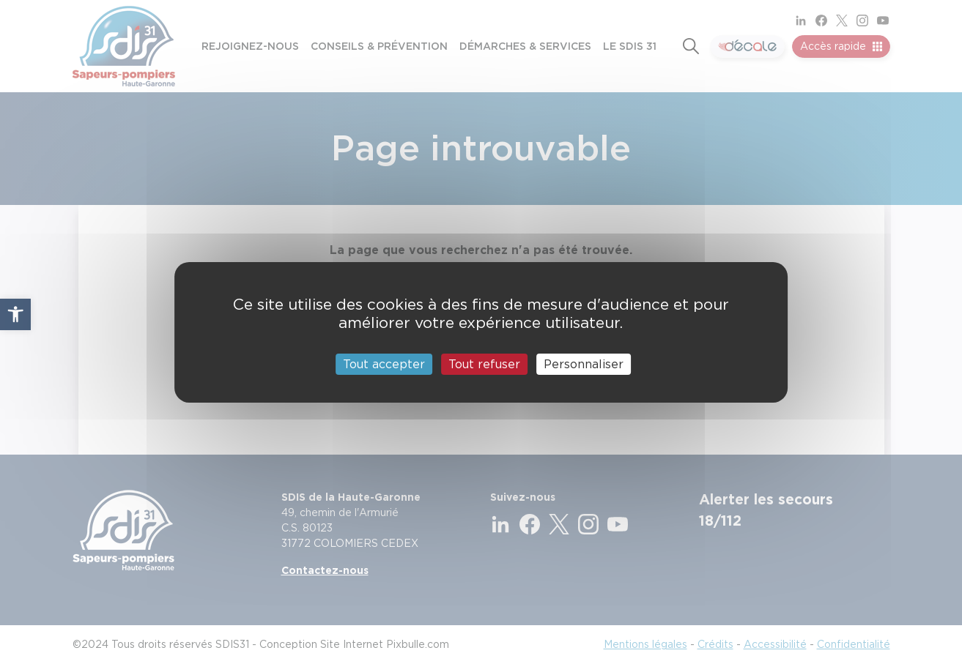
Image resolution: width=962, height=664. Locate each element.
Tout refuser (484, 363)
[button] (15, 314)
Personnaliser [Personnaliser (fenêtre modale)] (584, 363)
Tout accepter (384, 363)
